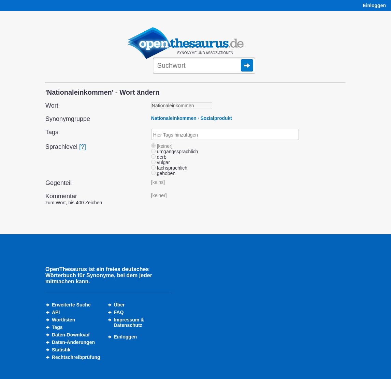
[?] (82, 146)
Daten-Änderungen (73, 342)
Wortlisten (63, 319)
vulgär (160, 162)
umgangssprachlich (174, 151)
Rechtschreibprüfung (76, 357)
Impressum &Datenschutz (129, 322)
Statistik (61, 349)
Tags (57, 327)
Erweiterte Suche (71, 304)
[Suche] (204, 66)
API (56, 312)
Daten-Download (70, 334)
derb (158, 157)
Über (119, 304)
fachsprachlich (169, 168)
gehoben (163, 173)
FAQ (119, 312)
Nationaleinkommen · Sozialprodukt (191, 118)
